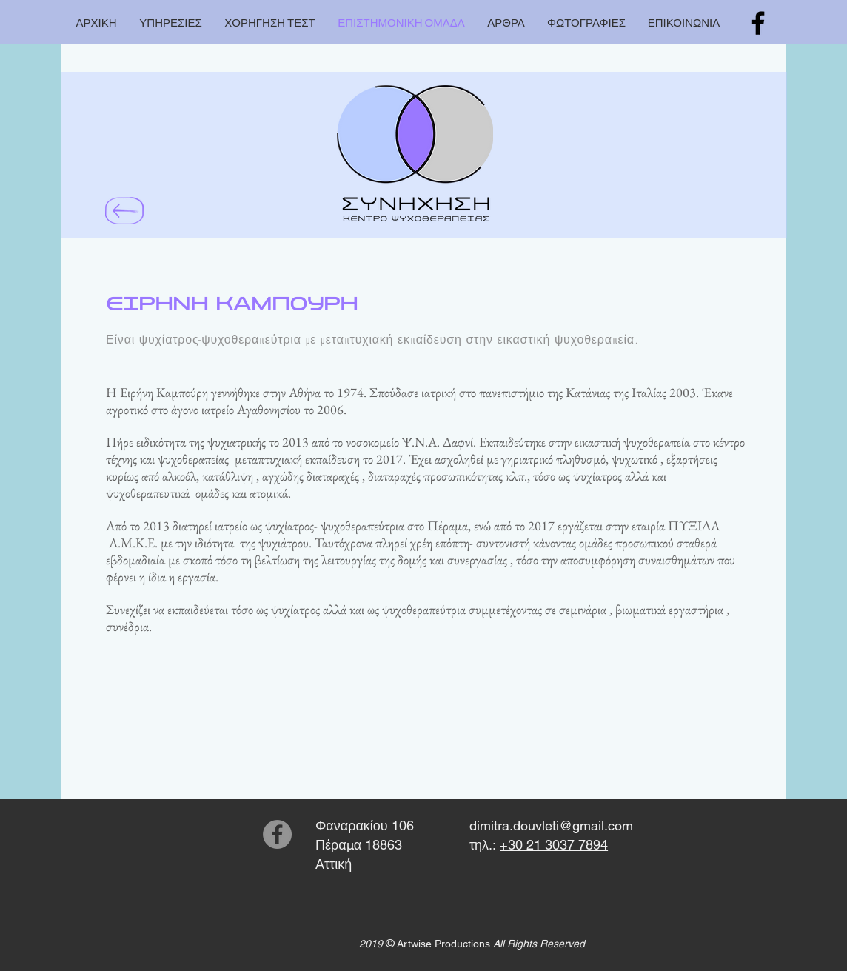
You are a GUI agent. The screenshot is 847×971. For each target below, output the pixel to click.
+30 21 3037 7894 (554, 844)
